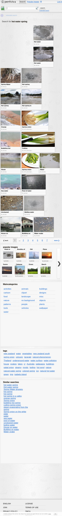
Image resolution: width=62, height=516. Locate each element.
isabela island (20, 374)
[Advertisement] (16, 42)
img (11, 374)
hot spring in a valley (13, 396)
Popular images (33, 2)
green (6, 374)
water (6, 312)
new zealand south (41, 354)
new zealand (9, 354)
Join (5, 507)
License (29, 504)
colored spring (28, 371)
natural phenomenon (42, 357)
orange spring (10, 398)
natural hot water (47, 371)
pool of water (9, 421)
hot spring (8, 392)
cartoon (7, 293)
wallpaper (43, 308)
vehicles (25, 308)
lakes (20, 364)
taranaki (27, 357)
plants (42, 304)
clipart (24, 293)
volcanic (19, 357)
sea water (8, 418)
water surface (37, 361)
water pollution (50, 361)
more (49, 514)
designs (42, 293)
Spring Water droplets (13, 389)
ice (37, 371)
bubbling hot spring (12, 403)
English (7, 504)
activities (7, 289)
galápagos (40, 364)
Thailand (7, 361)
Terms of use (31, 507)
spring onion (9, 357)
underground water (20, 361)
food (5, 297)
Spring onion (9, 401)
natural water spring (12, 371)
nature (6, 300)
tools (6, 308)
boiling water (9, 425)
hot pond (40, 367)
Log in (59, 2)
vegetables (27, 354)
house (6, 364)
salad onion (9, 367)
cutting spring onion (12, 405)
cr (24, 364)
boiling (32, 367)
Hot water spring (11, 387)
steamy (18, 367)
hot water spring (11, 385)
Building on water (11, 429)
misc (41, 297)
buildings (43, 289)
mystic (25, 367)
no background (28, 300)
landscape (26, 297)
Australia (30, 364)
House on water (11, 427)
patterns (7, 304)
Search (22, 2)
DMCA (27, 511)
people (24, 304)
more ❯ (57, 240)
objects (42, 300)
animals (24, 289)
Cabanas (19, 264)
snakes (13, 364)
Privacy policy (10, 511)
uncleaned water (11, 423)
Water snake (9, 432)
